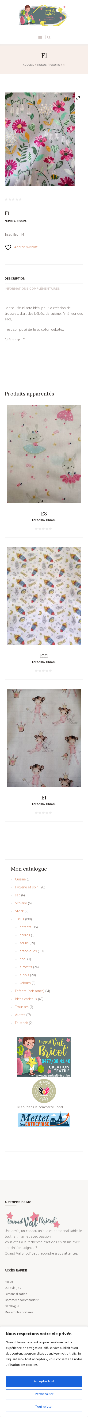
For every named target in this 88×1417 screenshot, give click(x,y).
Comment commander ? (22, 1300)
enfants (38, 520)
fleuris (55, 64)
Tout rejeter (44, 1406)
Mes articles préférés (19, 1312)
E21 (44, 655)
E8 (44, 513)
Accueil (28, 64)
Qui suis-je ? (13, 1288)
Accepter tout (44, 1381)
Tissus (42, 64)
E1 (43, 797)
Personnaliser (44, 1394)
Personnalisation (16, 1294)
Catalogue (12, 1306)
